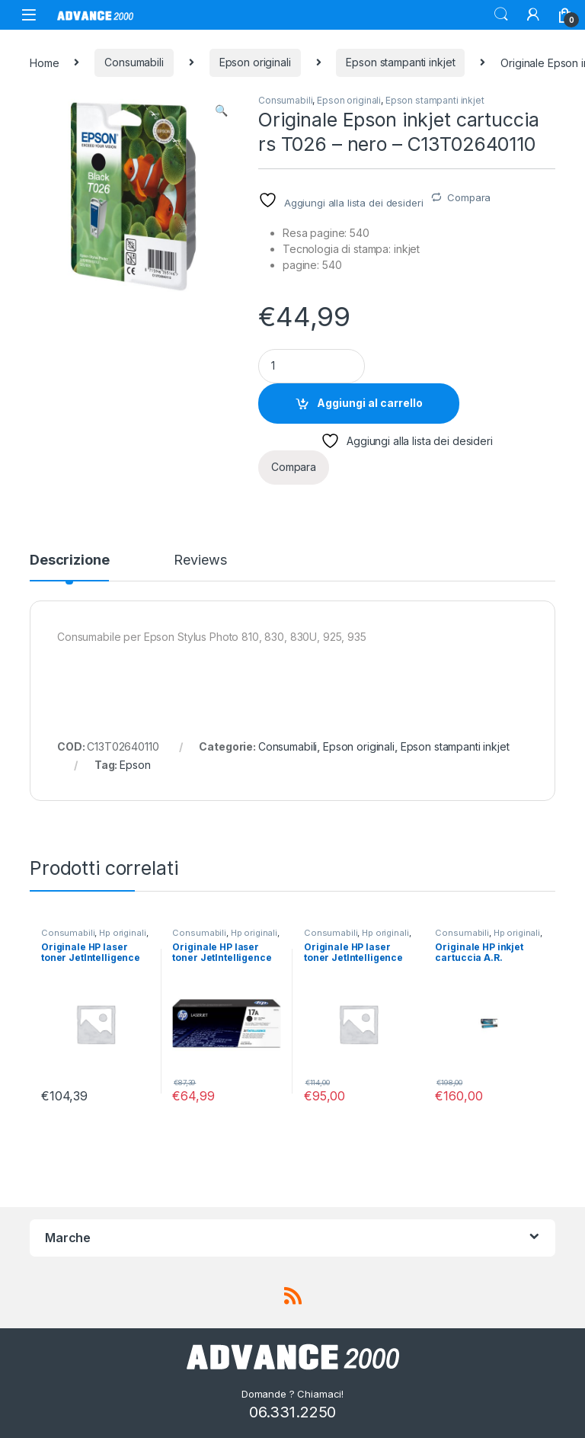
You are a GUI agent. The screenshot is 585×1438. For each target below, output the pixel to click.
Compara (469, 197)
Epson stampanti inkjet (400, 62)
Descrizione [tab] (69, 560)
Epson (135, 764)
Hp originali (122, 932)
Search (501, 14)
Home (44, 62)
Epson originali (255, 62)
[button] (221, 110)
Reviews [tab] (200, 560)
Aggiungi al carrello (370, 402)
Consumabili (133, 62)
